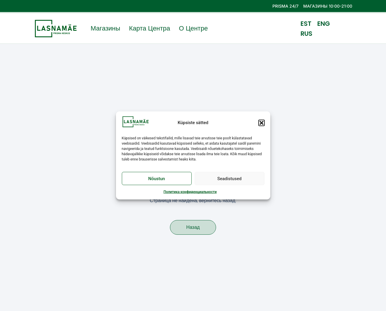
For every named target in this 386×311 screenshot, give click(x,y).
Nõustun (156, 179)
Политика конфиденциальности (190, 193)
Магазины (105, 28)
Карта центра (149, 28)
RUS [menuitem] (306, 33)
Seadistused (229, 179)
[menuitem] (306, 23)
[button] (261, 123)
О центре (193, 28)
